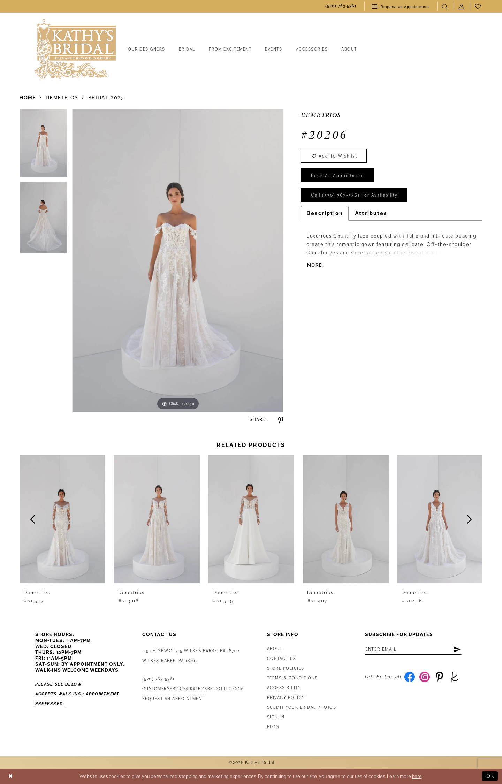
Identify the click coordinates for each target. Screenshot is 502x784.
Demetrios (62, 97)
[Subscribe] (457, 649)
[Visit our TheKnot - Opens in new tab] (454, 677)
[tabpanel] (43, 145)
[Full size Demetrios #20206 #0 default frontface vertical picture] (178, 260)
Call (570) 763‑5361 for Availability (354, 195)
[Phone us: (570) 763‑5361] (341, 6)
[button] (462, 6)
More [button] (314, 265)
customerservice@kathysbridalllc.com (193, 689)
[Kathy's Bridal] (74, 50)
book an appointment (337, 175)
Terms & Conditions (292, 678)
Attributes (371, 213)
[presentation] (62, 519)
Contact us (281, 658)
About (275, 649)
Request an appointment (173, 698)
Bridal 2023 (106, 97)
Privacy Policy (286, 697)
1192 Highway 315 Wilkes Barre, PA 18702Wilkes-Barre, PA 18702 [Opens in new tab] (191, 655)
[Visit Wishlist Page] (478, 6)
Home (28, 97)
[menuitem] (341, 6)
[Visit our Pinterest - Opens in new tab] (439, 677)
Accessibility (284, 688)
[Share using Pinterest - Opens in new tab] (280, 420)
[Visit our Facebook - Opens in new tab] (409, 677)
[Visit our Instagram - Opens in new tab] (424, 677)
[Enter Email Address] (413, 649)
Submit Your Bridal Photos (301, 707)
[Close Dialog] (10, 776)
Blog (273, 727)
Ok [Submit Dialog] (490, 776)
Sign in (276, 717)
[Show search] (445, 6)
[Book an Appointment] (400, 6)
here (417, 776)
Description (324, 213)
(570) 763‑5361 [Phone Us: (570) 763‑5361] (158, 679)
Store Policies (285, 668)
